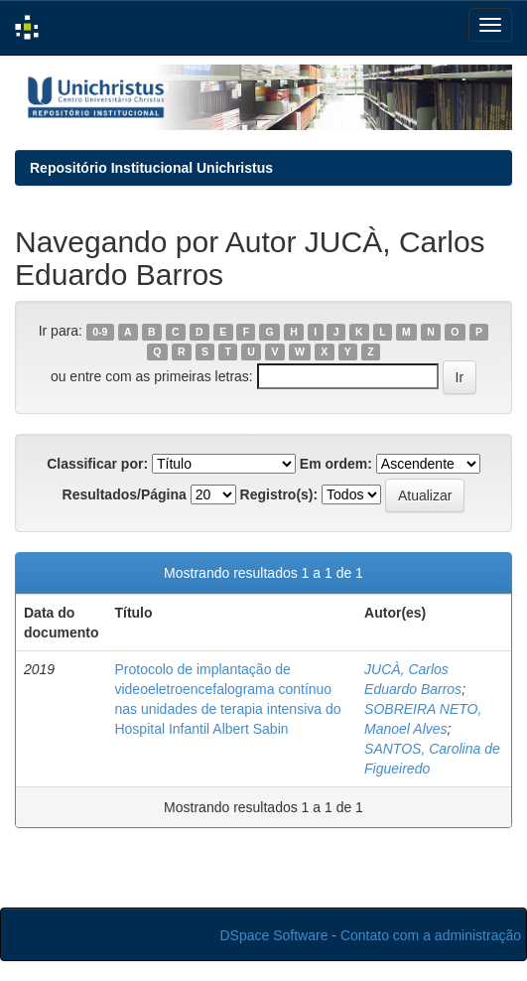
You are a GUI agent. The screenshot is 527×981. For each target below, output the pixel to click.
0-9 (99, 332)
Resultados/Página (125, 494)
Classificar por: (97, 464)
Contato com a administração (430, 935)
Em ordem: (336, 464)
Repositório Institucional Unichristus (151, 168)
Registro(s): (279, 494)
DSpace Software (274, 935)
